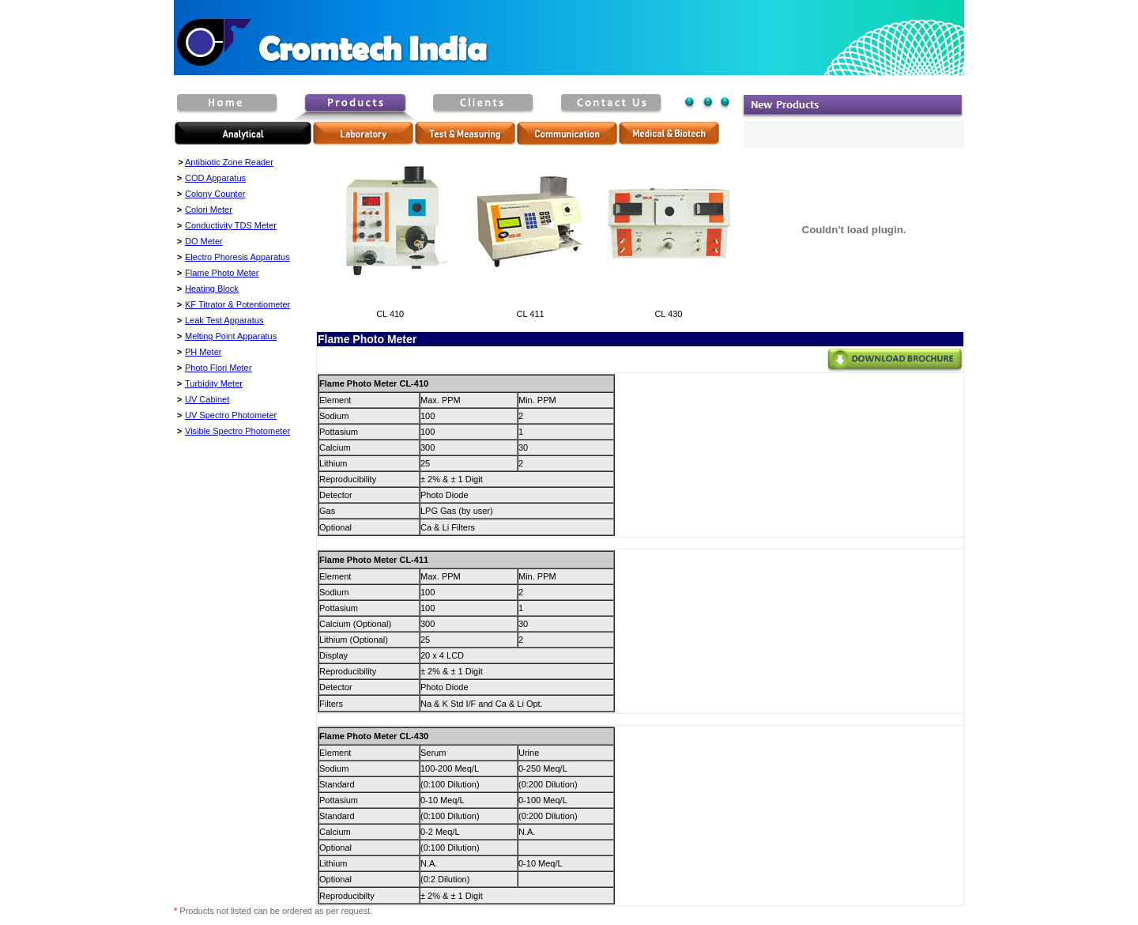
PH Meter (203, 352)
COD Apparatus (215, 178)
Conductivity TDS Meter (231, 225)
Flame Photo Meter (222, 273)
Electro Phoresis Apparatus (237, 257)
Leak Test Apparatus (224, 320)
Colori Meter (208, 209)
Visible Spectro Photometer (237, 431)
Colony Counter (215, 193)
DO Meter (204, 241)
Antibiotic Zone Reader (229, 162)
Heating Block (212, 288)
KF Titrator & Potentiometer (237, 304)
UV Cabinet (207, 399)
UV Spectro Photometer (231, 415)
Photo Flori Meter (218, 367)
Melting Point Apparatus (231, 336)
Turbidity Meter (214, 383)
